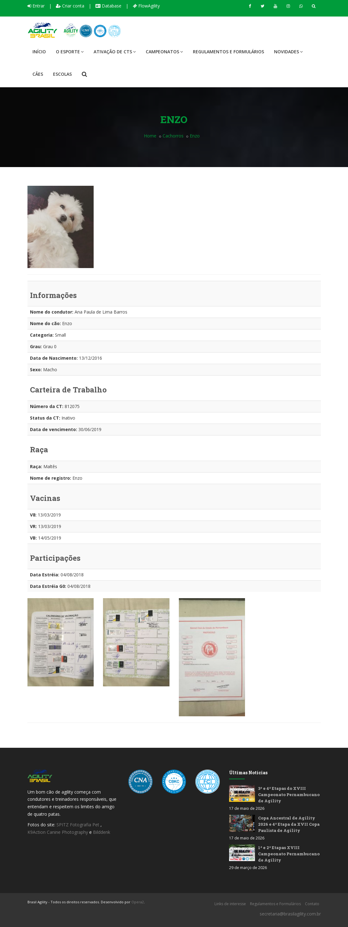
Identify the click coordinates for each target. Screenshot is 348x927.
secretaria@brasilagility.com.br (290, 914)
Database (108, 6)
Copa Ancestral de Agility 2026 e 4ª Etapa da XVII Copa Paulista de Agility (289, 824)
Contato (312, 903)
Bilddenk (101, 832)
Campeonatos (164, 52)
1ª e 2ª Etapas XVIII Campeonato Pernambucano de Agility (289, 854)
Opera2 (137, 902)
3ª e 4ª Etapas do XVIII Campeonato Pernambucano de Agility (289, 794)
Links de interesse (230, 903)
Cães (37, 74)
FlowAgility (146, 6)
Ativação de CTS (115, 52)
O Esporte (70, 52)
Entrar (36, 6)
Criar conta (70, 6)
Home (150, 136)
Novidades (288, 52)
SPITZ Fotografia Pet (78, 825)
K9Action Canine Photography (57, 832)
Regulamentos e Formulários (228, 52)
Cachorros (173, 136)
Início (39, 52)
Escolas (62, 74)
